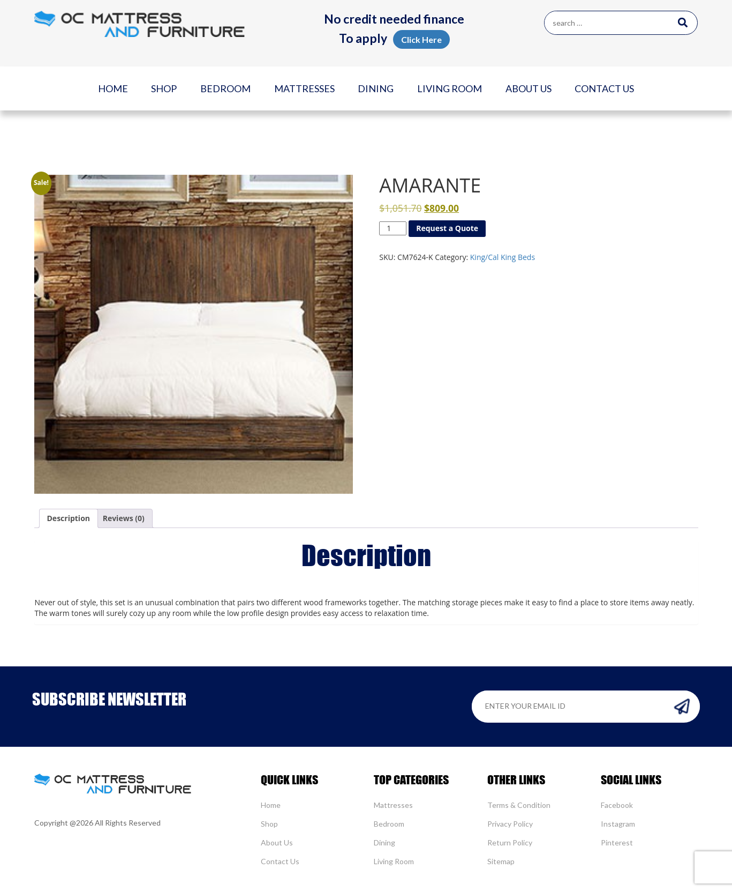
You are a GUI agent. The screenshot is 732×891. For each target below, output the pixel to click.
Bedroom (225, 88)
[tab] (69, 518)
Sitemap (501, 861)
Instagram (618, 823)
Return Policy (509, 842)
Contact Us (604, 88)
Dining (376, 88)
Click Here (421, 39)
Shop (164, 88)
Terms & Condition (518, 805)
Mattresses (304, 88)
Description (68, 518)
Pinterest (617, 842)
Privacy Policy (510, 823)
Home (113, 88)
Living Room (449, 88)
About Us (528, 88)
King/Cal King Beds (502, 257)
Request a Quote (447, 228)
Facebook (617, 805)
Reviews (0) (124, 518)
